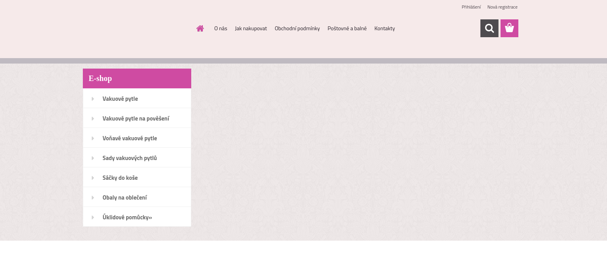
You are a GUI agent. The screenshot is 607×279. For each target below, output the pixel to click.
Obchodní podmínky (297, 28)
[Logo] (136, 28)
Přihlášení (471, 6)
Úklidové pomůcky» (127, 217)
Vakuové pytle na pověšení (136, 118)
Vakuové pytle (120, 98)
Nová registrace (502, 6)
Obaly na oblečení (125, 197)
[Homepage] (200, 28)
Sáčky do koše (120, 177)
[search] (489, 28)
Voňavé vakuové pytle (130, 138)
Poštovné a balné (347, 28)
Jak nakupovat (251, 28)
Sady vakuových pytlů (130, 157)
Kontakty (384, 28)
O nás (220, 28)
